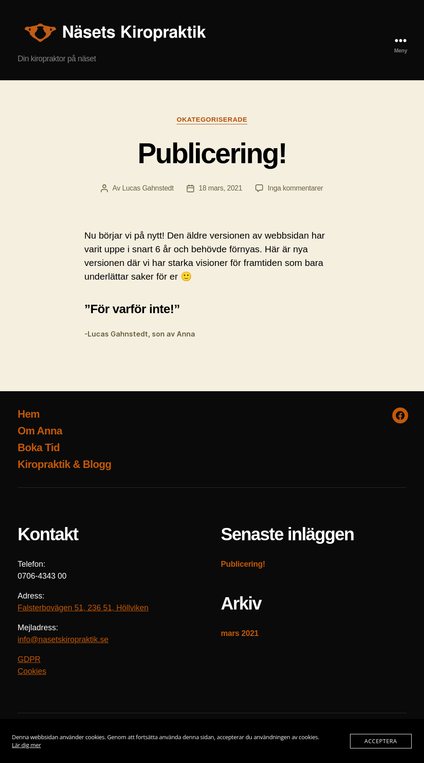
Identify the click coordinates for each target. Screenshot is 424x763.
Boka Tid (39, 447)
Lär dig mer (26, 745)
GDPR (29, 659)
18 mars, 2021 (220, 188)
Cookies (32, 671)
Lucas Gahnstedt (147, 188)
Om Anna (40, 431)
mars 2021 (240, 633)
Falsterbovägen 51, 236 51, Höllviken (83, 607)
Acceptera (381, 741)
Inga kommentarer (295, 188)
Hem (29, 414)
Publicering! (212, 153)
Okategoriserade (212, 119)
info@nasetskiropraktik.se (63, 639)
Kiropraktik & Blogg (64, 464)
